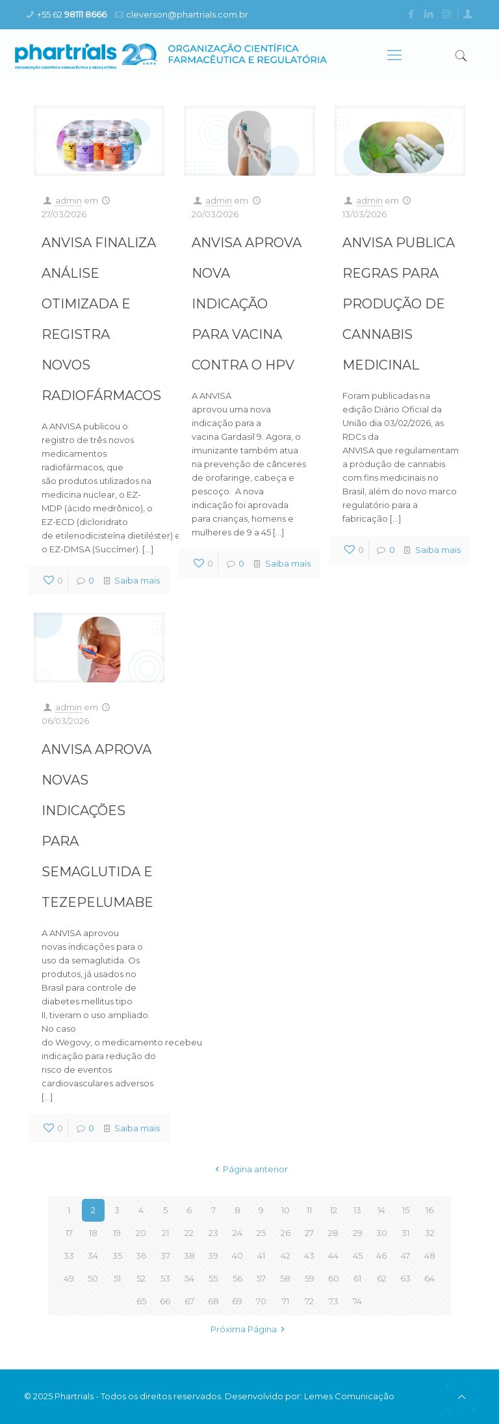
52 (141, 1278)
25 (261, 1233)
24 (237, 1233)
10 (285, 1210)
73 (334, 1301)
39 (213, 1255)
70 (261, 1301)
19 (117, 1233)
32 (430, 1233)
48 (429, 1255)
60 (333, 1278)
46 (381, 1255)
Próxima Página (249, 1329)
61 (357, 1278)
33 (69, 1255)
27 (309, 1233)
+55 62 (72, 14)
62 (382, 1278)
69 (237, 1301)
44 (333, 1255)
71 (285, 1301)
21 (165, 1233)
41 (261, 1255)
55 (213, 1278)
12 (333, 1210)
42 (285, 1255)
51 (117, 1278)
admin (68, 200)
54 (189, 1278)
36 (141, 1255)
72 (309, 1301)
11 (309, 1210)
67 (189, 1301)
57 (261, 1278)
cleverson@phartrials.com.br (187, 14)
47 (405, 1255)
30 (381, 1233)
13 (357, 1210)
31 (405, 1233)
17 (69, 1233)
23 (213, 1233)
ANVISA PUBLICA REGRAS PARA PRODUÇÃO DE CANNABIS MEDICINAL (398, 304)
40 (237, 1255)
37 (165, 1255)
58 (285, 1278)
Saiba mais (137, 580)
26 (285, 1233)
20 (141, 1233)
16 (429, 1210)
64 (429, 1278)
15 (405, 1210)
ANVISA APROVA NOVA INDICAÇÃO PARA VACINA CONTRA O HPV (246, 304)
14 (381, 1210)
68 (213, 1301)
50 (93, 1278)
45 (358, 1255)
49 (69, 1278)
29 (358, 1233)
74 (357, 1301)
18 (93, 1233)
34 (93, 1255)
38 (189, 1255)
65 (141, 1301)
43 (309, 1255)
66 (165, 1301)
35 (117, 1255)
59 (309, 1278)
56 (237, 1278)
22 (189, 1233)
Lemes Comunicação (349, 1396)
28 (333, 1233)
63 (405, 1278)
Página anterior (249, 1169)
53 (165, 1278)
